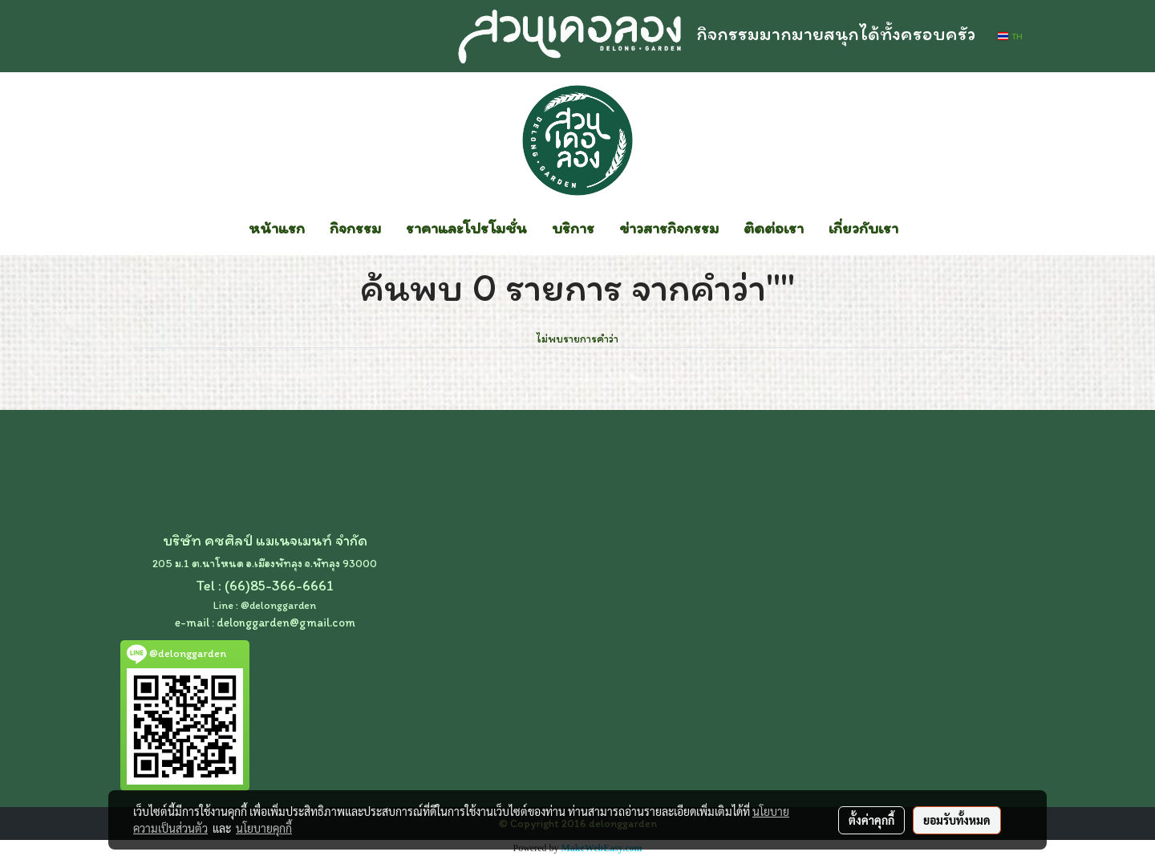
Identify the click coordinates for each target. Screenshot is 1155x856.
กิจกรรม (355, 227)
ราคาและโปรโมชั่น (466, 227)
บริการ (573, 227)
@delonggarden (278, 605)
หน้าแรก (277, 227)
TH (1010, 36)
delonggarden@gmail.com (286, 622)
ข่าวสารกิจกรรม (669, 227)
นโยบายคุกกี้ (264, 828)
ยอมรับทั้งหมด (957, 820)
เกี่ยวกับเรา (863, 227)
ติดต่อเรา (774, 227)
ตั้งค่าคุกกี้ (871, 820)
